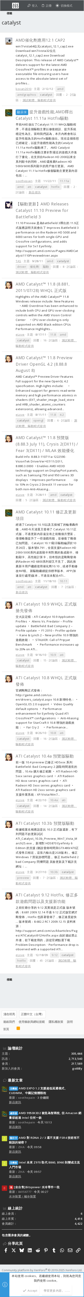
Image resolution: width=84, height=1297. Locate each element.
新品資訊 (35, 192)
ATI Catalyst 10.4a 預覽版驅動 (45, 756)
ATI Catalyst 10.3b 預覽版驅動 (45, 823)
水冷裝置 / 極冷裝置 (22, 1196)
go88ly (77, 1068)
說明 (70, 1022)
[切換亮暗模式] (64, 5)
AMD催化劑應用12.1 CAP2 (40, 40)
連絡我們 (9, 1022)
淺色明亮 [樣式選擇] (9, 1014)
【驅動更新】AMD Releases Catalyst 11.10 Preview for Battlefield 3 (42, 210)
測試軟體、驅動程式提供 (39, 100)
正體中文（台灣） (32, 1014)
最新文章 (15, 1080)
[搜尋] (78, 5)
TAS (18, 261)
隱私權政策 (56, 1022)
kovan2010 (24, 89)
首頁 (6, 1029)
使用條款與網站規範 (32, 1022)
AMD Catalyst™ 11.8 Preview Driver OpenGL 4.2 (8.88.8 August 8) (44, 364)
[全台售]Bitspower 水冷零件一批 (34, 1187)
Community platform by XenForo (42, 1270)
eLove (20, 334)
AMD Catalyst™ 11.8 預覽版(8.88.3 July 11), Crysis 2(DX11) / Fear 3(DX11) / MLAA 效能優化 (47, 444)
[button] (6, 6)
